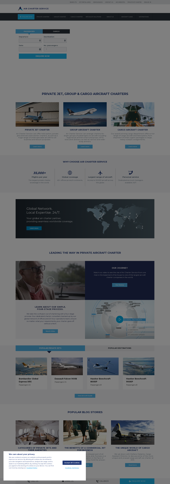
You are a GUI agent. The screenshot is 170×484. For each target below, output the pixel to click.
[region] (44, 466)
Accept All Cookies (72, 463)
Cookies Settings (72, 468)
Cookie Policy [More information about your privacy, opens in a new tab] (31, 468)
